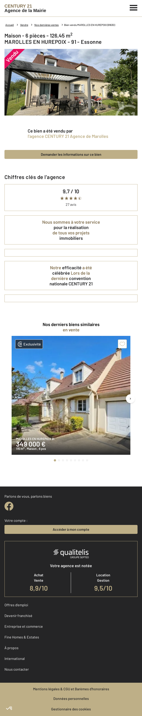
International (14, 658)
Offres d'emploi (16, 605)
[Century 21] (25, 8)
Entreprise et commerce (23, 626)
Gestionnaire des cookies (71, 709)
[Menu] (134, 7)
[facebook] (8, 506)
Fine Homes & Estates (21, 637)
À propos (11, 648)
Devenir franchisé (18, 615)
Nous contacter (16, 669)
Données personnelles (71, 698)
